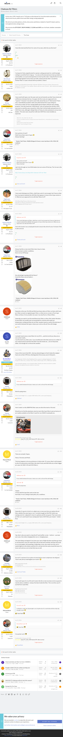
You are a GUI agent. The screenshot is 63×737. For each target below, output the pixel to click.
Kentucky (10, 596)
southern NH (10, 88)
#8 (61, 246)
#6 (61, 190)
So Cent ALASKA (9, 148)
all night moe (54, 689)
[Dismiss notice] (60, 16)
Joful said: (19, 482)
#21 (61, 620)
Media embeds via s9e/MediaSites (22, 734)
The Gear (21, 663)
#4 (61, 130)
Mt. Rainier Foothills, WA (9, 208)
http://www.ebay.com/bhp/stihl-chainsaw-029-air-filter (31, 172)
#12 (61, 378)
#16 (61, 508)
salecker (55, 676)
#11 (61, 350)
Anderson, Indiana (8, 573)
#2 (61, 70)
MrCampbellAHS (9, 688)
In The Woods (9, 65)
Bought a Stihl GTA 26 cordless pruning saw (17, 667)
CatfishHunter (54, 681)
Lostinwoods (8, 663)
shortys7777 (8, 675)
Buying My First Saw (11, 686)
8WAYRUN (24, 735)
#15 (61, 472)
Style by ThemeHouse (7, 734)
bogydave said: (20, 157)
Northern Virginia (8, 370)
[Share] (59, 45)
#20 (61, 602)
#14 (61, 451)
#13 (61, 404)
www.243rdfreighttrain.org (10, 372)
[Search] (60, 3)
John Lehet (8, 669)
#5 (61, 154)
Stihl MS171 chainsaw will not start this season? (18, 680)
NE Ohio (11, 112)
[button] (2, 3)
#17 (61, 532)
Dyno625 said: (20, 605)
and (21, 183)
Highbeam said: (20, 217)
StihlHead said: (20, 381)
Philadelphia (10, 396)
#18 (61, 555)
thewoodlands (5, 11)
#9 (61, 308)
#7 (61, 213)
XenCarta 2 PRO (8, 735)
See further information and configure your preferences (19, 725)
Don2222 (7, 682)
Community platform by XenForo (16, 731)
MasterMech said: (21, 623)
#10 (61, 333)
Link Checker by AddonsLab (15, 732)
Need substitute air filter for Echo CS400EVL (18, 662)
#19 (61, 578)
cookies (16, 720)
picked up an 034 (10, 673)
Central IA (10, 422)
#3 (61, 94)
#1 (61, 45)
